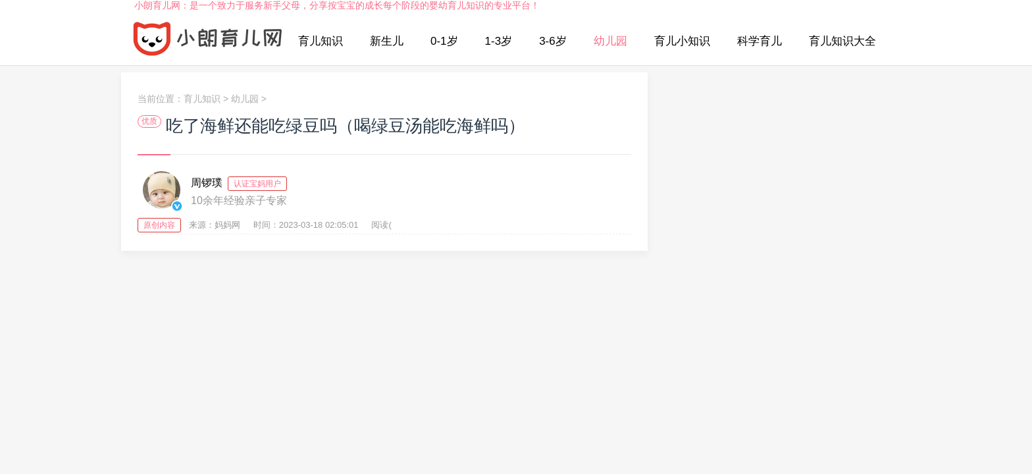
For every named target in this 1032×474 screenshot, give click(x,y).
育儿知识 (320, 41)
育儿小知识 (682, 41)
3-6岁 (553, 41)
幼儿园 (610, 41)
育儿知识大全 (842, 41)
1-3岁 (499, 41)
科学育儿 (759, 41)
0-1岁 (444, 41)
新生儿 (386, 41)
